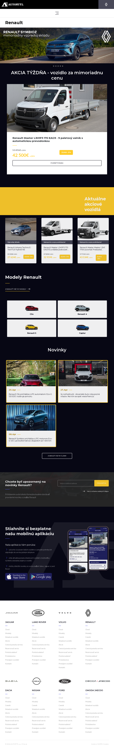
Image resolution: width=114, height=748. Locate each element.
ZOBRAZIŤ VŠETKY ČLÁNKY (57, 456)
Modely (8, 633)
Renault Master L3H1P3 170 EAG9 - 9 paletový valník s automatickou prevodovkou (47, 139)
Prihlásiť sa (101, 483)
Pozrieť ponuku (57, 163)
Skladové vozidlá (11, 637)
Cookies (106, 744)
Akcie (7, 641)
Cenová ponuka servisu (14, 645)
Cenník (61, 637)
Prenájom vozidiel (12, 660)
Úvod (7, 629)
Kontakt (8, 663)
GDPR (100, 744)
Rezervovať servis (12, 648)
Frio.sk (24, 744)
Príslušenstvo (10, 656)
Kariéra (93, 744)
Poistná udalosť (11, 652)
